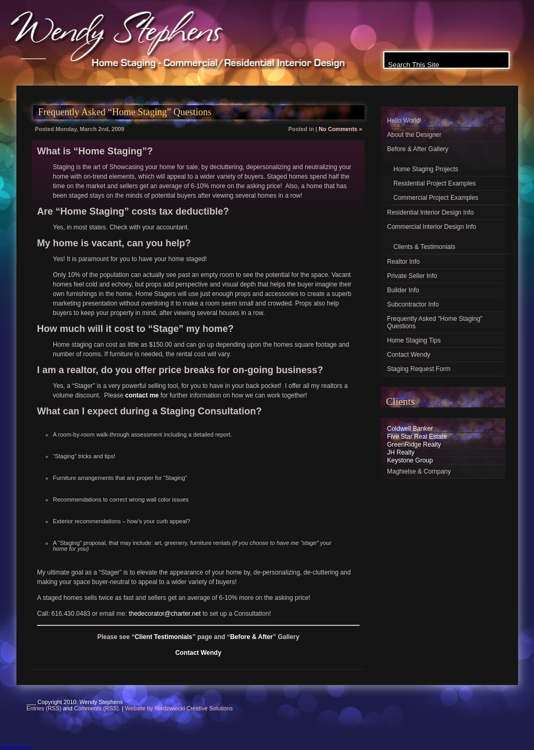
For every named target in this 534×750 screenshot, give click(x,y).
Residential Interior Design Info (430, 212)
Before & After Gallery (417, 149)
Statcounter (15, 746)
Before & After (251, 637)
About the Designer (414, 134)
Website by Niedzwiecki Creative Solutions (179, 708)
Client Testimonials (163, 637)
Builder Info (403, 290)
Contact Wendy (198, 652)
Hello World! (404, 120)
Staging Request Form (418, 369)
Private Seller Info (412, 276)
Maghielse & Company (419, 471)
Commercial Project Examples (435, 197)
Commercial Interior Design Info (431, 226)
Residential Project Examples (434, 183)
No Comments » (340, 129)
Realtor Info (403, 261)
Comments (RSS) (96, 708)
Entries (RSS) (43, 708)
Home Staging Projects (425, 169)
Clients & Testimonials (424, 247)
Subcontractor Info (413, 304)
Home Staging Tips (413, 340)
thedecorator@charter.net (164, 613)
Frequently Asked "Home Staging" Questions (435, 322)
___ (33, 51)
